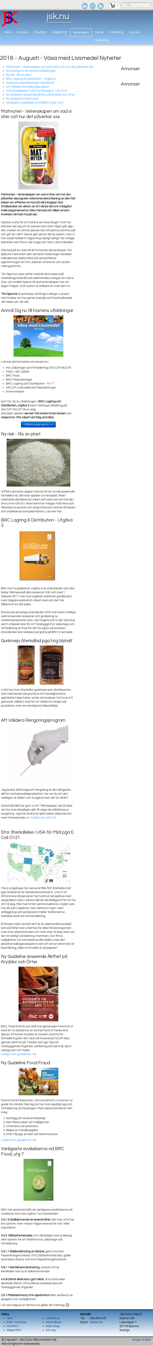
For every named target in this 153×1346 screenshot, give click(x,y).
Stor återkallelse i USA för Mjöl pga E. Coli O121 (37, 90)
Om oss (134, 32)
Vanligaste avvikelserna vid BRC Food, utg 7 (35, 102)
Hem (8, 32)
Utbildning (116, 32)
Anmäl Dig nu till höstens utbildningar (31, 70)
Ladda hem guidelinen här (18, 1054)
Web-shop (102, 40)
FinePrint (40, 32)
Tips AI (99, 32)
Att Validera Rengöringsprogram (27, 86)
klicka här (96, 1322)
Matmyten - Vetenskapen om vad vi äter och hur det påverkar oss (49, 66)
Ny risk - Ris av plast (19, 74)
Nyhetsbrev (81, 32)
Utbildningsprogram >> (38, 424)
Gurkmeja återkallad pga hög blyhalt (30, 82)
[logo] (37, 18)
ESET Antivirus (16, 1322)
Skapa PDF (60, 32)
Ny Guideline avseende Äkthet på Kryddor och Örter (40, 94)
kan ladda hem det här (41, 817)
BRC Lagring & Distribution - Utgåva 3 (31, 78)
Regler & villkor (141, 1339)
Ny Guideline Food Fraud (22, 98)
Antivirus (22, 32)
